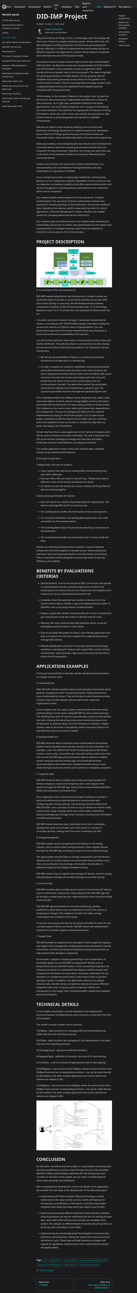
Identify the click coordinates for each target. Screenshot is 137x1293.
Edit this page (44, 1270)
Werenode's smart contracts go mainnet (16, 100)
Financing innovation (11, 93)
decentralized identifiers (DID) (94, 1260)
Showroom (19, 6)
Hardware (67, 6)
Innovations (34, 6)
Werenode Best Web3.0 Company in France (12, 26)
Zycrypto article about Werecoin (16, 61)
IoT (45, 1260)
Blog (99, 6)
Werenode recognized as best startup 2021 (15, 75)
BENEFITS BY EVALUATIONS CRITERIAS (124, 25)
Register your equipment (88, 7)
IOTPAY (5, 33)
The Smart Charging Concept (15, 56)
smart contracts (70, 1260)
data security (71, 1265)
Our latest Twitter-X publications (16, 42)
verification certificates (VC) (50, 1265)
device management (89, 1265)
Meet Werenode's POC (12, 106)
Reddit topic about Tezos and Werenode (15, 87)
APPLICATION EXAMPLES (124, 33)
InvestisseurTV (8, 51)
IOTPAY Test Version (11, 20)
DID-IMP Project (9, 37)
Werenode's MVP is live (12, 81)
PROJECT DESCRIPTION (124, 17)
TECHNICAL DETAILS (123, 40)
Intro (8, 6)
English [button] (124, 6)
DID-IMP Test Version (11, 47)
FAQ (77, 6)
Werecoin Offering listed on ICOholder (14, 67)
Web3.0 (47, 6)
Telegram (109, 6)
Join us (56, 7)
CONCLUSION (124, 45)
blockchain (55, 1260)
